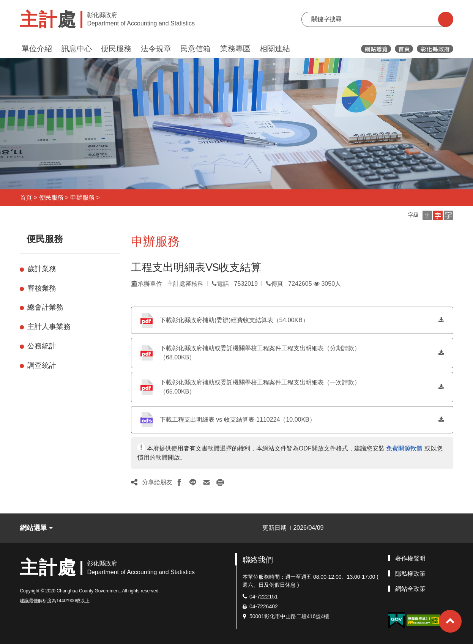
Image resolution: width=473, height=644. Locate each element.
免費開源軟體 (404, 448)
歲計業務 (41, 269)
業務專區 (235, 48)
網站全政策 (410, 589)
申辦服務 (82, 197)
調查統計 (41, 365)
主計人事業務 (49, 327)
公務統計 (41, 346)
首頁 (26, 197)
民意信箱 (195, 48)
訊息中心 (76, 48)
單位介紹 (37, 48)
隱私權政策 (410, 573)
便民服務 (116, 48)
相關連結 (275, 48)
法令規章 (156, 48)
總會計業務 (45, 307)
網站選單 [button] (36, 528)
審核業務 (41, 288)
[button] (427, 215)
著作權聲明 (410, 558)
